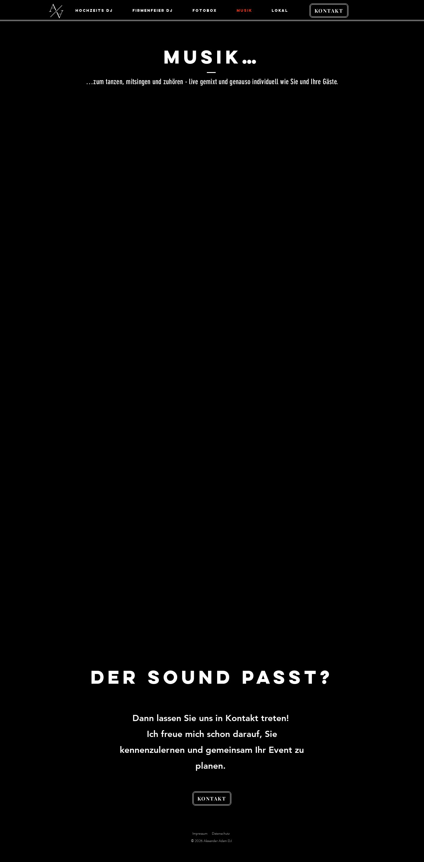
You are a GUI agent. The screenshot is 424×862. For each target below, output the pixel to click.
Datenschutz (221, 833)
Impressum (199, 833)
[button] (285, 10)
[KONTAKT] (329, 11)
